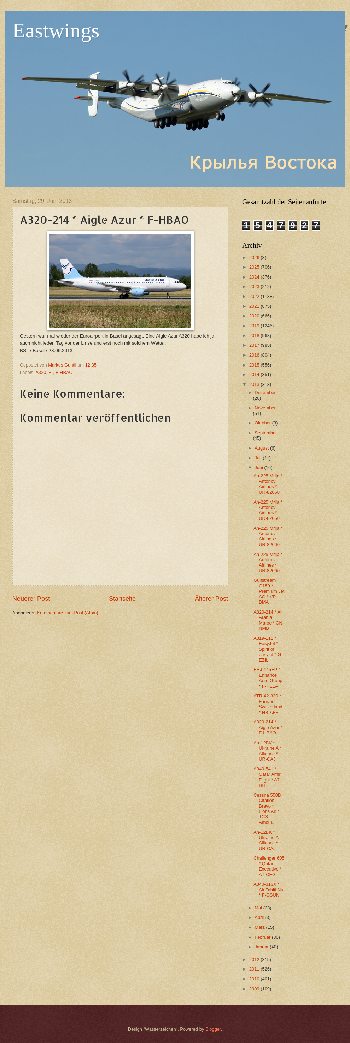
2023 (255, 286)
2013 (255, 384)
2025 (255, 267)
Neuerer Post (31, 598)
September (266, 432)
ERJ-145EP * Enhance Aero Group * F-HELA (267, 678)
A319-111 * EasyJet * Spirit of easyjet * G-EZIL (267, 649)
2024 (255, 277)
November (265, 407)
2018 (255, 335)
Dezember (265, 392)
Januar (262, 946)
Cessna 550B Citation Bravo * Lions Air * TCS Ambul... (267, 808)
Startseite (122, 598)
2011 (255, 969)
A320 (40, 372)
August (262, 448)
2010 (255, 979)
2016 (255, 355)
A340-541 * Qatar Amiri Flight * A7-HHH (267, 777)
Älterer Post (211, 598)
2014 (255, 374)
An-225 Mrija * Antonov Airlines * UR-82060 (267, 484)
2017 (255, 345)
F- (51, 372)
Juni (259, 467)
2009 (255, 988)
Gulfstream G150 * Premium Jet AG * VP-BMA (268, 591)
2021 (255, 306)
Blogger (213, 1029)
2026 (255, 257)
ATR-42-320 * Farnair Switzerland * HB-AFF (267, 704)
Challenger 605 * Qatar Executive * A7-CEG (268, 866)
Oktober (263, 423)
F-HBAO (64, 372)
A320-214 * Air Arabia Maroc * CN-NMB (268, 620)
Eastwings (56, 30)
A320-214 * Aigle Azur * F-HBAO (267, 727)
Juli (259, 458)
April (260, 917)
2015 (255, 365)
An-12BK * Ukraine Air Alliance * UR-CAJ (267, 751)
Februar (263, 937)
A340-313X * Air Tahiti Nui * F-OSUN (268, 889)
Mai (259, 907)
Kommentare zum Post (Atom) (67, 612)
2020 (255, 315)
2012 (255, 959)
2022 (255, 296)
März (260, 927)
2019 (255, 325)
